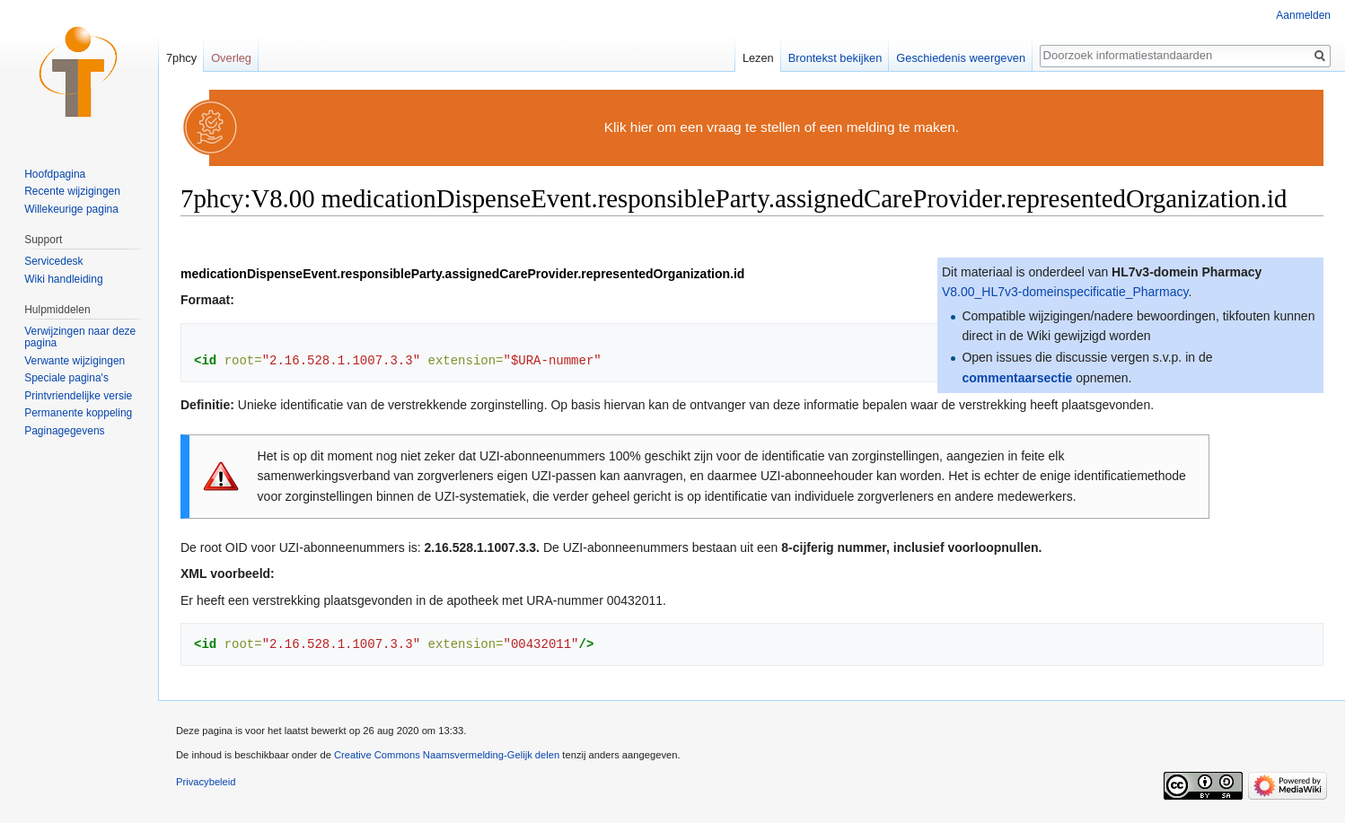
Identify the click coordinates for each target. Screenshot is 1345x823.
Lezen (758, 58)
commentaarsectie (1017, 378)
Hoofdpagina (54, 174)
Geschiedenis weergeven (960, 58)
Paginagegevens (64, 431)
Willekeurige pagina (71, 209)
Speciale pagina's (66, 378)
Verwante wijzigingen (74, 361)
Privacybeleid (206, 781)
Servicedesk (53, 261)
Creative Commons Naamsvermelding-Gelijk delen (446, 754)
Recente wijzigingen (72, 191)
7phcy (181, 58)
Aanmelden (1303, 15)
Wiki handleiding (63, 279)
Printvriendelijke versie (78, 396)
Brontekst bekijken (835, 58)
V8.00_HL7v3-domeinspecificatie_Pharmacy (1065, 292)
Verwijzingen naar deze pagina (80, 337)
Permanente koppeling (78, 413)
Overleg (231, 58)
